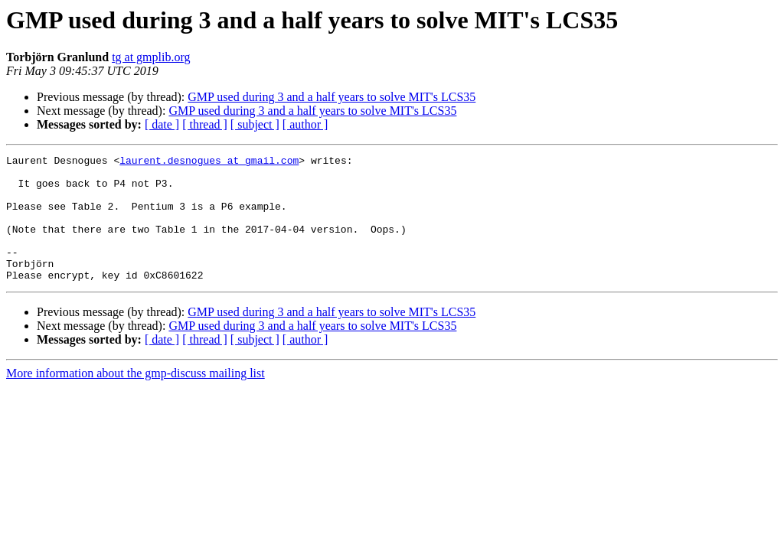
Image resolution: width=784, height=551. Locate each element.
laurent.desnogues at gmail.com (209, 162)
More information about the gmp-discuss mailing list (135, 398)
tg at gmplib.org (151, 57)
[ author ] (305, 124)
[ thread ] (204, 124)
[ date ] (162, 124)
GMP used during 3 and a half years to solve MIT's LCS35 (331, 96)
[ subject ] (254, 124)
